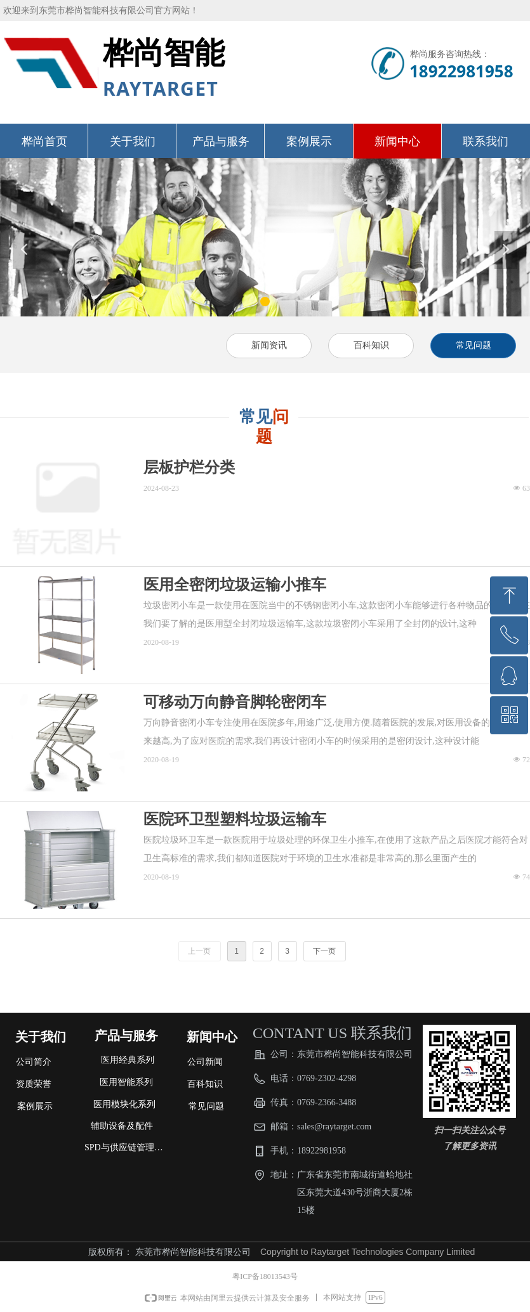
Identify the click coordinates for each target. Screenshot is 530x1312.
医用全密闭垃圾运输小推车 (234, 584)
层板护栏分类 (189, 467)
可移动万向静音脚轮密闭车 (234, 702)
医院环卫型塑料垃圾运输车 (234, 819)
